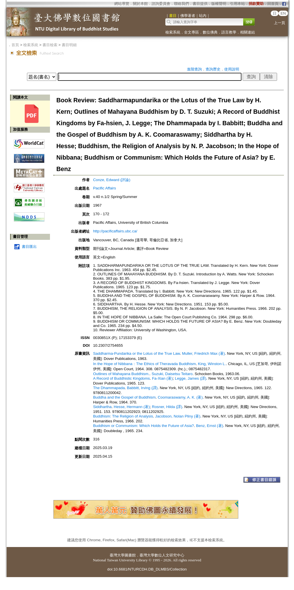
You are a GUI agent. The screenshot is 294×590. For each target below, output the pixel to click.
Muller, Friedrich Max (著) (203, 353)
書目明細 (69, 45)
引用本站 (237, 3)
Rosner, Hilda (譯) (167, 407)
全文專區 (191, 32)
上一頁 (279, 23)
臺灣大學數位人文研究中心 (162, 555)
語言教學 (228, 32)
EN (283, 13)
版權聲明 (218, 3)
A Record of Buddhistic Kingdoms (121, 378)
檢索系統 (172, 32)
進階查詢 (194, 69)
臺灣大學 (117, 555)
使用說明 (231, 69)
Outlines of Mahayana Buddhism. (121, 374)
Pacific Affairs (104, 188)
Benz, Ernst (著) (209, 426)
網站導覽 (121, 3)
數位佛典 (210, 32)
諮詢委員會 (161, 3)
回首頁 (272, 3)
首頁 (15, 45)
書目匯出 (29, 246)
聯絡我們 (181, 3)
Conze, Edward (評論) (111, 180)
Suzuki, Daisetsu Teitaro (172, 374)
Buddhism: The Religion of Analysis (123, 416)
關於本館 (140, 3)
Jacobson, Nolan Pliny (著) (177, 416)
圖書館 (130, 555)
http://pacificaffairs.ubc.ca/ (115, 231)
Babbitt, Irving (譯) (142, 388)
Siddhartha (102, 407)
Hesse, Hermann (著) (132, 407)
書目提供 (200, 3)
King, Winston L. (212, 364)
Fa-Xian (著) (162, 378)
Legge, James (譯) (190, 378)
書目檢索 (49, 45)
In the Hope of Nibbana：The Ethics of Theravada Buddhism (144, 364)
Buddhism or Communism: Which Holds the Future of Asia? (143, 426)
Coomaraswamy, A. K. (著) (180, 397)
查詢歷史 (213, 69)
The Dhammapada (109, 388)
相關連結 (247, 32)
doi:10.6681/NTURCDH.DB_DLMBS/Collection (147, 569)
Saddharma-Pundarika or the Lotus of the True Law (136, 353)
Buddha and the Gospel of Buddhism (124, 397)
